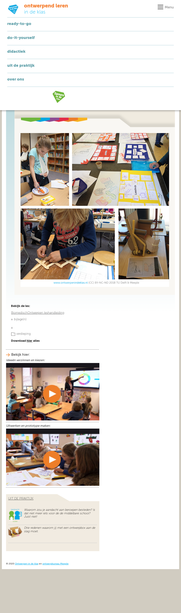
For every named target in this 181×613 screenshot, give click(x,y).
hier (29, 340)
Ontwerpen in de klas (26, 564)
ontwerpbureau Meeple (55, 564)
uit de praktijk (20, 498)
